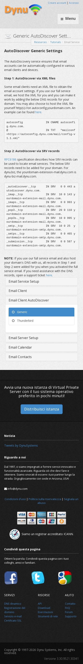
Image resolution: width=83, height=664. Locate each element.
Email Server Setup (23, 337)
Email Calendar (20, 347)
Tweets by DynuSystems (21, 445)
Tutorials (55, 42)
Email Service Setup (24, 281)
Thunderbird (22, 321)
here (38, 112)
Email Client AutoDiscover (29, 300)
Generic (19, 312)
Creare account (57, 3)
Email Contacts (20, 356)
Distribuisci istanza (41, 409)
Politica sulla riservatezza (45, 499)
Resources (40, 42)
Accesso (74, 3)
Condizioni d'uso (15, 499)
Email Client (18, 290)
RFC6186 (10, 159)
